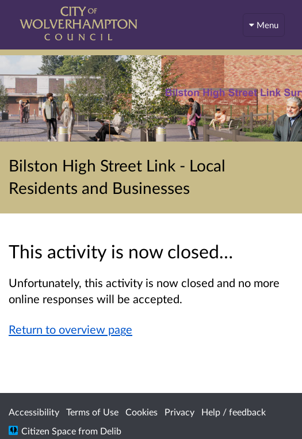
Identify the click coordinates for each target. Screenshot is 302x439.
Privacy (179, 411)
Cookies (141, 411)
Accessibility (34, 411)
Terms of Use (92, 411)
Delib (110, 430)
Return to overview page (70, 329)
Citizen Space (48, 430)
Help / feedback (233, 411)
